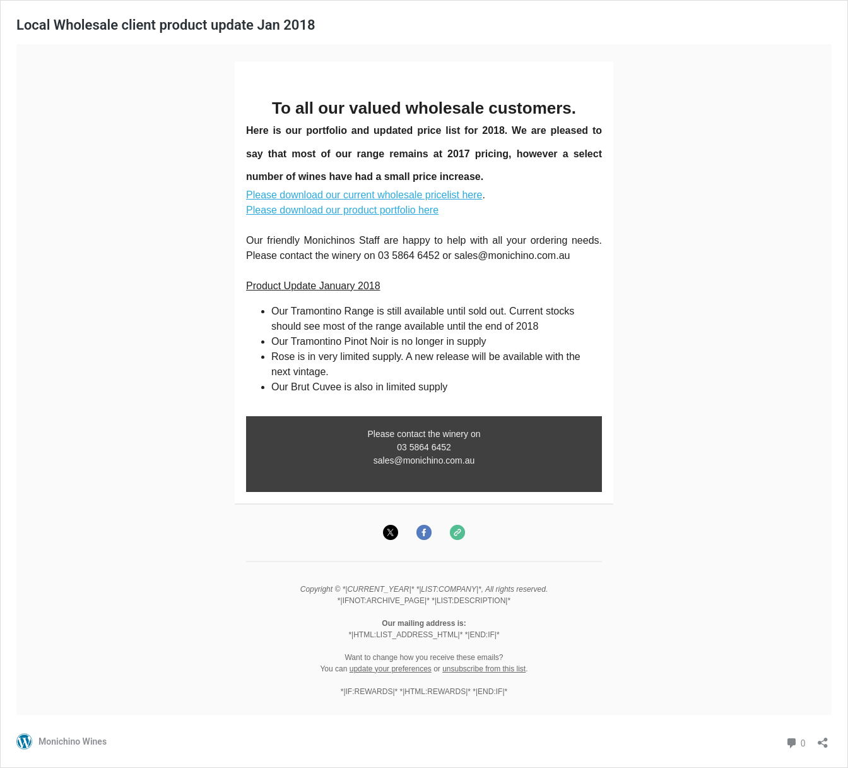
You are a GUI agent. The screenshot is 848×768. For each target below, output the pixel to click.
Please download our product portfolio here (342, 210)
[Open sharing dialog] (823, 738)
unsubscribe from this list (484, 668)
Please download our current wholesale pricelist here (364, 194)
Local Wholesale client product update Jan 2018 (165, 25)
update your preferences (391, 668)
